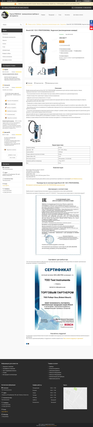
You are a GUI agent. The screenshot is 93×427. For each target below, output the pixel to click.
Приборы (39, 24)
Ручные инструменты (54, 368)
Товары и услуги (32, 24)
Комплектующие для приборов (56, 376)
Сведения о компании (8, 366)
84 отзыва (79, 1)
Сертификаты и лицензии (9, 368)
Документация (6, 50)
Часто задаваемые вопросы (9, 370)
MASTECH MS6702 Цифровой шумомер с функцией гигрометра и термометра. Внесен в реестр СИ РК (12, 78)
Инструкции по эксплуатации (10, 374)
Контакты (67, 14)
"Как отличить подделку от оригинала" (73, 338)
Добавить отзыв (12, 155)
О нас (60, 14)
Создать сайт (9, 1)
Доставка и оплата (78, 14)
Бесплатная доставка (65, 48)
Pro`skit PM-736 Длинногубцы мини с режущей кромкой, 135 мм (12, 141)
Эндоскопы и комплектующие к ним (50, 24)
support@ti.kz (6, 185)
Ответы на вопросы (7, 56)
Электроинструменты (54, 370)
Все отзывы (12, 157)
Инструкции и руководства (9, 37)
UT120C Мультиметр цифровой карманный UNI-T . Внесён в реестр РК (13, 95)
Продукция (51, 14)
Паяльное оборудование (55, 372)
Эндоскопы (63, 24)
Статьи (4, 43)
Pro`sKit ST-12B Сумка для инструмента (9, 138)
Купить (62, 41)
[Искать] (21, 24)
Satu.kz (52, 424)
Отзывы (5, 372)
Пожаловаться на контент (51, 425)
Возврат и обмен (7, 53)
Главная (43, 14)
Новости (5, 40)
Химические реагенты (54, 378)
